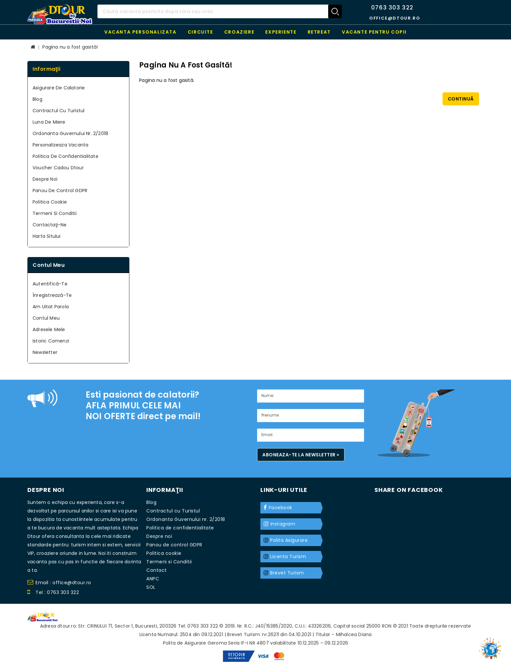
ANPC (152, 578)
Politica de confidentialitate (65, 156)
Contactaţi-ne (50, 224)
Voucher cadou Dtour (58, 167)
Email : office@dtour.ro (59, 583)
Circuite (200, 32)
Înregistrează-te (52, 295)
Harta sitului (47, 236)
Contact (156, 570)
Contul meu (46, 318)
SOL (150, 587)
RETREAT (319, 32)
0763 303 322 (392, 7)
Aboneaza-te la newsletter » (300, 454)
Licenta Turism (288, 556)
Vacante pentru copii (374, 32)
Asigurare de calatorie (59, 87)
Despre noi (45, 179)
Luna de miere (49, 122)
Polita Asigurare (289, 540)
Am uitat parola (51, 306)
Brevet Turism (287, 573)
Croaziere (239, 32)
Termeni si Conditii (55, 213)
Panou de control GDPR (60, 190)
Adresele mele (49, 329)
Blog (37, 99)
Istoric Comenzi (51, 341)
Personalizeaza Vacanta (60, 145)
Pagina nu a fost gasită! (70, 47)
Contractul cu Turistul (58, 110)
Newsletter (45, 352)
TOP (491, 645)
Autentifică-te (50, 284)
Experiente (280, 32)
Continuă (461, 99)
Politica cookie (50, 202)
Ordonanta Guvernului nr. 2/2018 (70, 133)
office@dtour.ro (394, 18)
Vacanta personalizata (140, 32)
